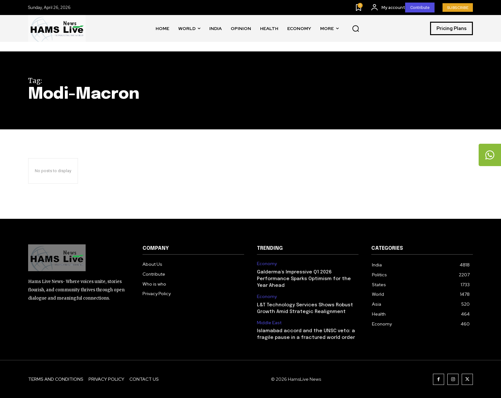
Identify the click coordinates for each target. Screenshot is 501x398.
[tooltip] (490, 155)
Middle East (269, 322)
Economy (267, 263)
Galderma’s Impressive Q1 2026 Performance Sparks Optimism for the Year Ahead (304, 279)
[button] (355, 28)
